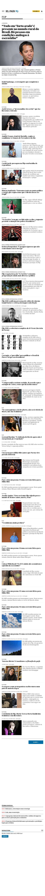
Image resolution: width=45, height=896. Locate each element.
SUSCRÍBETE (36, 11)
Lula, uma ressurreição (13, 812)
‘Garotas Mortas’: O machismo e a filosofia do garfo (21, 661)
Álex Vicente (5, 251)
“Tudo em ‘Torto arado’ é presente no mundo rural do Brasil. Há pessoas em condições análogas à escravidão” (20, 32)
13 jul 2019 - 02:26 (19, 168)
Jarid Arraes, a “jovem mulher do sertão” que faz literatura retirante (21, 110)
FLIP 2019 (4, 188)
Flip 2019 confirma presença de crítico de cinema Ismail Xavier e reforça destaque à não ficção (21, 302)
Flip (3, 353)
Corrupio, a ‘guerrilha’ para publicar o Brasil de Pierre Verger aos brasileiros (20, 356)
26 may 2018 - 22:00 (8, 664)
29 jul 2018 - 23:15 (20, 360)
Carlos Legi (5, 568)
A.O (2, 718)
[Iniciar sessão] (41, 11)
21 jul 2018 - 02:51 (21, 553)
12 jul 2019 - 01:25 (19, 197)
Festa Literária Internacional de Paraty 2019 (13, 272)
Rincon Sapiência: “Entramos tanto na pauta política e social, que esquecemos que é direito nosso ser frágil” (22, 192)
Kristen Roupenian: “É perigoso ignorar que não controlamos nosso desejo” (21, 247)
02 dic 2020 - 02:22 (20, 68)
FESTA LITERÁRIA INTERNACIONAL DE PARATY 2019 (13, 244)
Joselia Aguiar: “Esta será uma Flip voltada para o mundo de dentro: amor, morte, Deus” (21, 496)
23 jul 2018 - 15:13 (15, 500)
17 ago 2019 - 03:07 (24, 86)
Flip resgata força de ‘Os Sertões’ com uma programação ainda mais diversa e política (18, 275)
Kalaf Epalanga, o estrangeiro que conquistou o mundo (20, 83)
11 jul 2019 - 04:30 (19, 224)
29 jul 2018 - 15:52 (13, 387)
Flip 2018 (4, 380)
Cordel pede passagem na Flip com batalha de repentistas (19, 164)
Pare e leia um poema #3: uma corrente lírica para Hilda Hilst (21, 592)
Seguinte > (36, 742)
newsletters (6, 830)
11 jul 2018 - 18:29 (21, 596)
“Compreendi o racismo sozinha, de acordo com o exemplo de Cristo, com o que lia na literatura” (21, 383)
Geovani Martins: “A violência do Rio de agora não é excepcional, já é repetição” (22, 438)
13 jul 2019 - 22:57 (18, 141)
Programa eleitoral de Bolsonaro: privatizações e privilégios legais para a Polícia (22, 822)
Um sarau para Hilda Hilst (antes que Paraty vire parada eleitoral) (21, 453)
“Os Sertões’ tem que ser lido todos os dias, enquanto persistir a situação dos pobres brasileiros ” (22, 220)
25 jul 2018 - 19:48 (15, 484)
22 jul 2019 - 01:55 (19, 114)
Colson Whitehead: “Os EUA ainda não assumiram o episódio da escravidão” (22, 565)
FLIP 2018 (4, 493)
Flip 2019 (4, 107)
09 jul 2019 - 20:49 (17, 251)
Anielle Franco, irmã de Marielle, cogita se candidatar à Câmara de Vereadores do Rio (19, 137)
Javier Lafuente (6, 526)
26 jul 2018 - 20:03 (13, 457)
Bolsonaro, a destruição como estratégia (18, 809)
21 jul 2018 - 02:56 (25, 526)
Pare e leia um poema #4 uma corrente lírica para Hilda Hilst (21, 549)
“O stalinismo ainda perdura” (13, 523)
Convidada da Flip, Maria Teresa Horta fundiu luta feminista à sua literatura (21, 715)
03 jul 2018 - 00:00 (17, 611)
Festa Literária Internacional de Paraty (12, 299)
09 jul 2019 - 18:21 (20, 278)
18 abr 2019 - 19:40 (20, 306)
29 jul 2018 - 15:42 (20, 414)
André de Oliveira (6, 360)
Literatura (4, 23)
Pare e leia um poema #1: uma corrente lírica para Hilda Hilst (21, 635)
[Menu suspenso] (3, 11)
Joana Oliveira (5, 68)
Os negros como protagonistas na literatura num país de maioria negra (21, 687)
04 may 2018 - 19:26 (14, 718)
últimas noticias (7, 805)
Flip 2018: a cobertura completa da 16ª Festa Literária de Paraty (22, 329)
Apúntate (5, 836)
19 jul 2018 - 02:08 (19, 568)
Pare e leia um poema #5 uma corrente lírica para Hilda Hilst (21, 481)
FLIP (4, 17)
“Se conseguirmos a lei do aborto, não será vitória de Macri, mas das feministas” (22, 411)
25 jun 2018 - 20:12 (22, 639)
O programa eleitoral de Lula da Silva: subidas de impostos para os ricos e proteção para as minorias (21, 816)
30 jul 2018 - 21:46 (8, 333)
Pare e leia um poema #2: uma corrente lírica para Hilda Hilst (21, 608)
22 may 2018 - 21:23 (22, 691)
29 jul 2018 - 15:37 (10, 442)
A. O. (3, 387)
